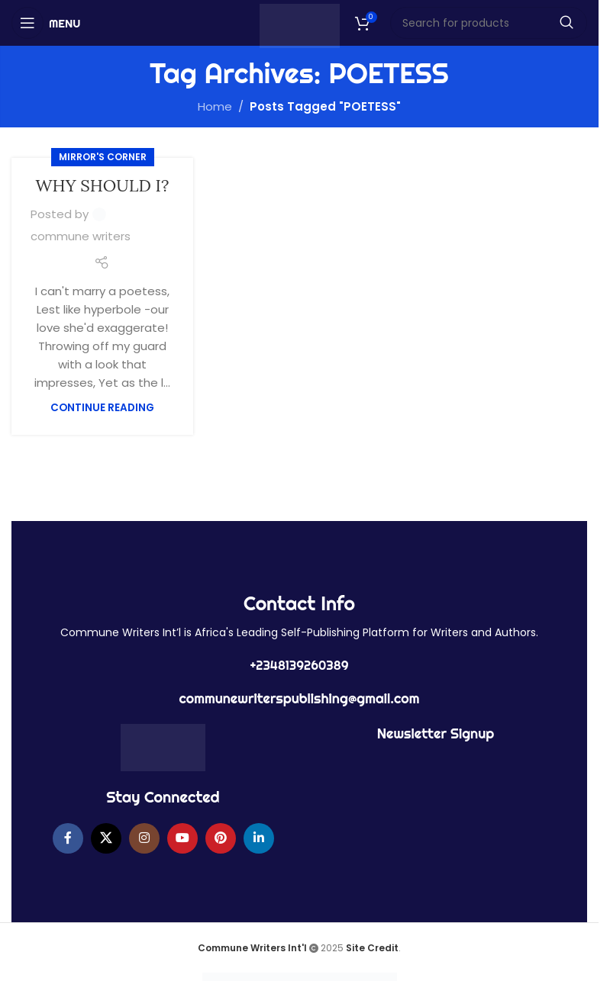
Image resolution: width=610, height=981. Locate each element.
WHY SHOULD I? (102, 185)
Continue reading (102, 407)
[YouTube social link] (182, 838)
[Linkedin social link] (259, 838)
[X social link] (106, 838)
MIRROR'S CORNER (103, 156)
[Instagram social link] (144, 838)
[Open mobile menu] (46, 23)
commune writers (81, 236)
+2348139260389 (299, 665)
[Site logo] (300, 25)
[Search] (489, 23)
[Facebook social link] (68, 838)
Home (215, 106)
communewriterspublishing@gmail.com (299, 698)
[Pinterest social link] (220, 838)
